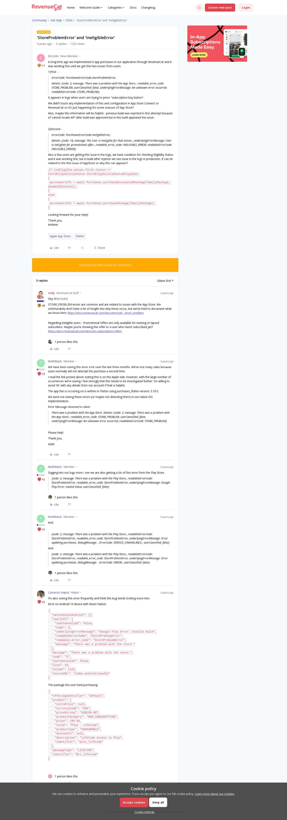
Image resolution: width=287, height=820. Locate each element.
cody (51, 293)
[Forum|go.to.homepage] (47, 7)
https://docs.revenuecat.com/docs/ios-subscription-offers (85, 331)
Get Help (56, 20)
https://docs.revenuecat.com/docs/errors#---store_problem (106, 313)
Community (39, 20)
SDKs (69, 20)
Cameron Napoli (58, 592)
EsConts (53, 56)
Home (71, 7)
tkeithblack (55, 361)
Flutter (80, 236)
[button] (220, 8)
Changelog (148, 7)
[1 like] (63, 342)
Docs (133, 7)
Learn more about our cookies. (215, 794)
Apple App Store (60, 236)
